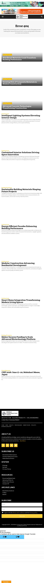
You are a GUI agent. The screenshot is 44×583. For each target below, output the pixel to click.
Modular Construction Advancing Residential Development (18, 264)
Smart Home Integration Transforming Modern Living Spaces (21, 301)
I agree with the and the (19, 512)
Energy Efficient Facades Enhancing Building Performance (19, 227)
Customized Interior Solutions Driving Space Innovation (20, 153)
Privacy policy (33, 512)
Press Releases (6, 370)
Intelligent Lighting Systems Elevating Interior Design (21, 116)
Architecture (5, 113)
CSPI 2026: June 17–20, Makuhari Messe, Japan (21, 373)
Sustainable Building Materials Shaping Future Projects (21, 190)
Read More (23, 441)
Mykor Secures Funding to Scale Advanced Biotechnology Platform (18, 338)
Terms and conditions (19, 512)
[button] (2, 17)
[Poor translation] (17, 537)
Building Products (7, 54)
